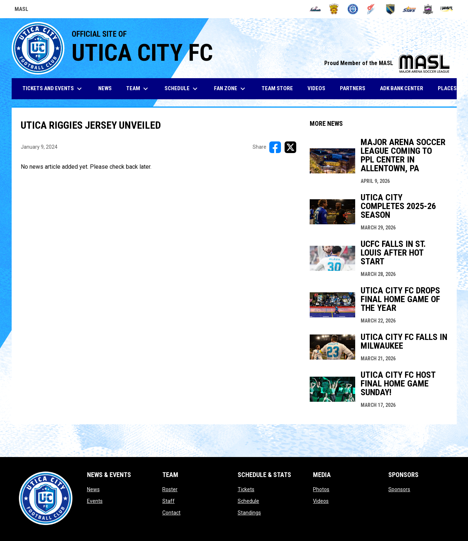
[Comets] (371, 9)
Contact (171, 513)
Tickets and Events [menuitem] (53, 88)
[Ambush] (315, 9)
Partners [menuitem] (352, 88)
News (93, 489)
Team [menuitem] (138, 88)
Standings (249, 513)
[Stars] (409, 9)
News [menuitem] (105, 88)
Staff (168, 501)
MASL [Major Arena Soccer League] (21, 10)
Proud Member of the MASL (386, 63)
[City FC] (353, 9)
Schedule (248, 501)
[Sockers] (390, 9)
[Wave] (446, 9)
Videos (321, 501)
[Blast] (334, 9)
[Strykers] (428, 9)
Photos (321, 489)
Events (95, 501)
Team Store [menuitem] (280, 88)
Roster (170, 489)
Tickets (246, 489)
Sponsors (399, 489)
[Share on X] (290, 147)
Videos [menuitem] (316, 88)
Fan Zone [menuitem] (230, 88)
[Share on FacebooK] (275, 147)
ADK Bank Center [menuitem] (404, 88)
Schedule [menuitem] (181, 88)
